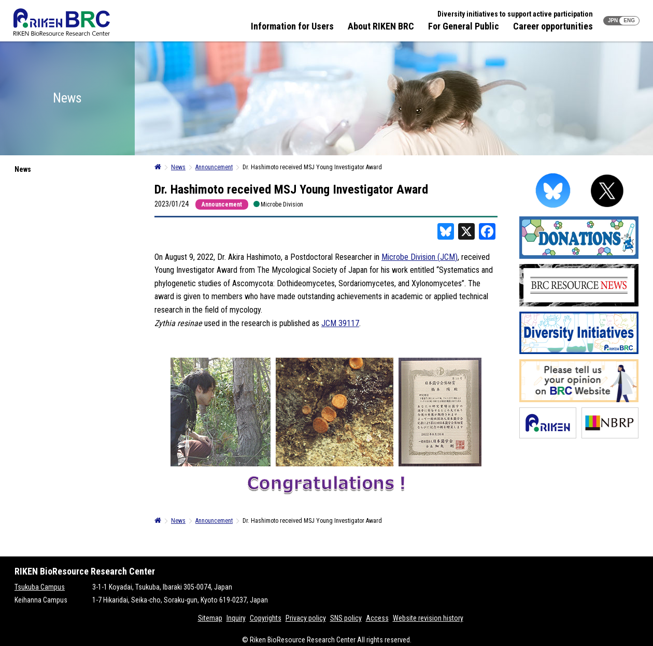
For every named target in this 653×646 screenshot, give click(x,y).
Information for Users (292, 26)
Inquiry (236, 618)
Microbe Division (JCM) (419, 257)
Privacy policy (306, 618)
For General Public (463, 26)
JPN (613, 20)
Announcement (222, 204)
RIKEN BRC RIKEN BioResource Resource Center (61, 22)
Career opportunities (553, 26)
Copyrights (265, 618)
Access (377, 618)
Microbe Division (282, 204)
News (23, 169)
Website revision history (428, 618)
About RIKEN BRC (381, 26)
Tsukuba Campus (40, 587)
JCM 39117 (340, 323)
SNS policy (346, 618)
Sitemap (210, 618)
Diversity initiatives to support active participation (515, 14)
